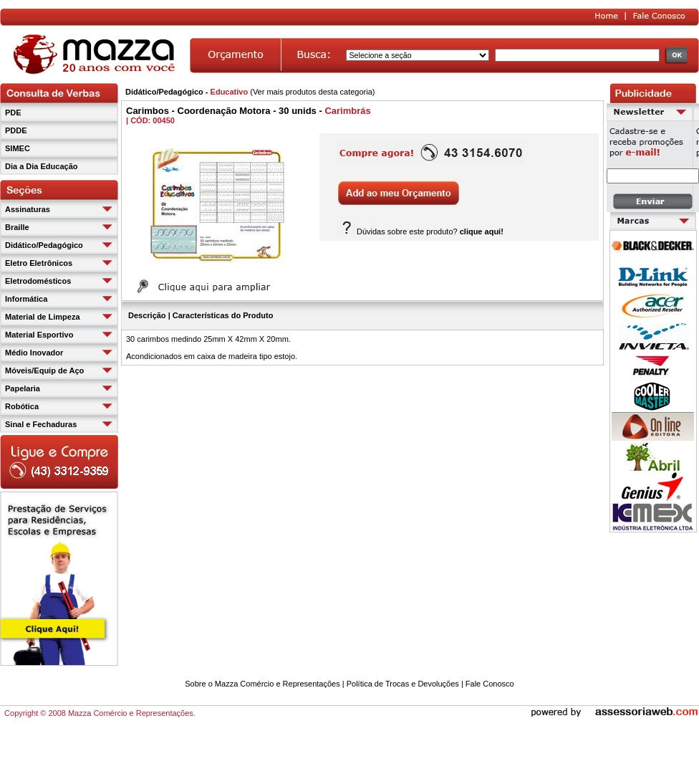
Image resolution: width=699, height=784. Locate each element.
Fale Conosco (490, 683)
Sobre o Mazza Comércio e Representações (262, 683)
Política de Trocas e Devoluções (403, 683)
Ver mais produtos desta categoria (312, 91)
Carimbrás (347, 110)
